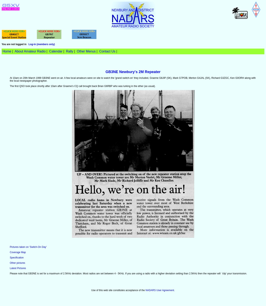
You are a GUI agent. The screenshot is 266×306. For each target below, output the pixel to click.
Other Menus (86, 51)
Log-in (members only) (42, 44)
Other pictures (17, 262)
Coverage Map (18, 252)
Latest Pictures (18, 268)
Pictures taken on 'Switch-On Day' (28, 247)
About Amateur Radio (30, 51)
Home (6, 51)
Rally (69, 51)
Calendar (55, 51)
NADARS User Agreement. (160, 290)
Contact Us (107, 51)
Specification (17, 257)
